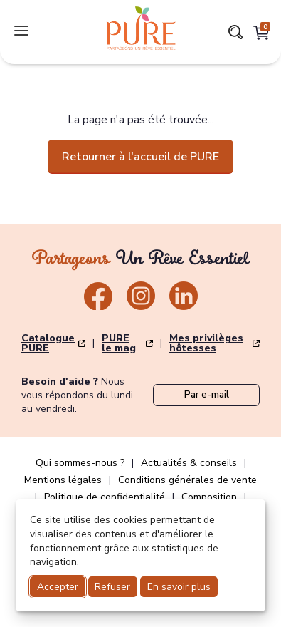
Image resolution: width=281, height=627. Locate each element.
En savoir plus (179, 587)
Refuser (112, 587)
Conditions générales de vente (187, 480)
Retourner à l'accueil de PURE (140, 157)
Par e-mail (206, 394)
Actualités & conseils (189, 463)
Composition (209, 497)
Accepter (57, 587)
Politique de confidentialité (104, 497)
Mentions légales (63, 480)
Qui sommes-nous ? (80, 463)
